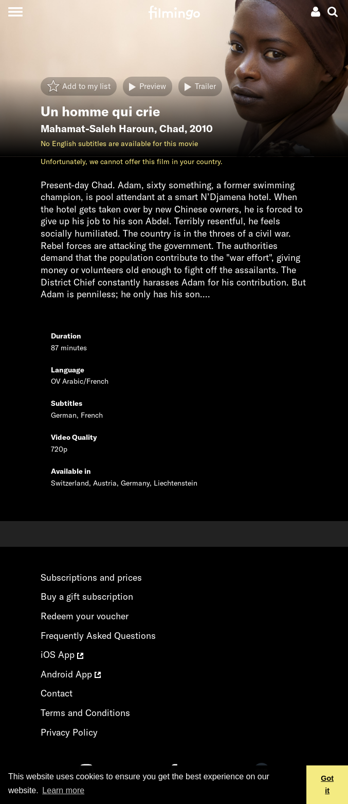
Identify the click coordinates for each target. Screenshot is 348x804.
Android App (71, 674)
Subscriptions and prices (91, 577)
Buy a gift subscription (87, 596)
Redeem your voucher (85, 616)
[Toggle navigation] (15, 11)
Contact (56, 693)
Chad (172, 128)
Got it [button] (327, 784)
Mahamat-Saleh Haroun (97, 128)
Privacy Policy (69, 732)
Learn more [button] (63, 790)
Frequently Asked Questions (98, 635)
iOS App (62, 654)
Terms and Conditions (85, 713)
